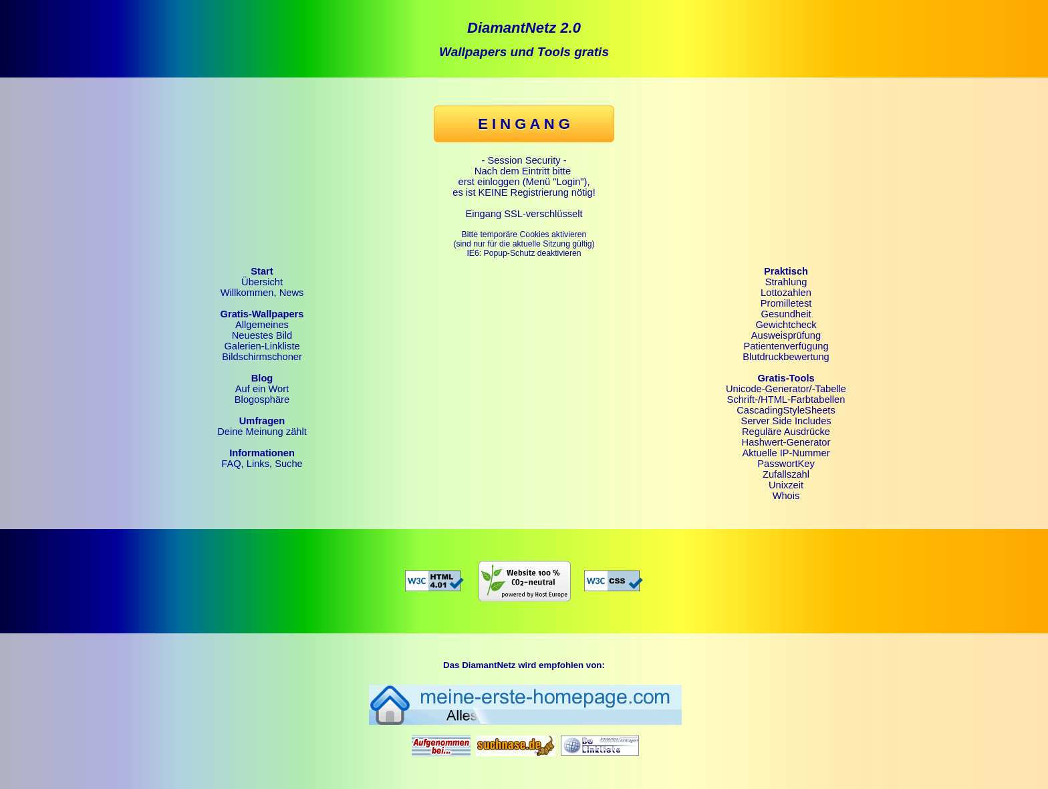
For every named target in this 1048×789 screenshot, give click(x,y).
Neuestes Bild (262, 335)
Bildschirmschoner (262, 356)
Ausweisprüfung (786, 335)
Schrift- (742, 399)
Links (258, 463)
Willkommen (247, 292)
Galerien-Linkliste (261, 346)
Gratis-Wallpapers (262, 314)
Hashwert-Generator (786, 442)
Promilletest (786, 303)
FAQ (231, 463)
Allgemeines (262, 324)
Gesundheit (786, 314)
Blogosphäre (262, 399)
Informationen (262, 453)
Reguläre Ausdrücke (786, 431)
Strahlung (786, 282)
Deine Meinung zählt (262, 431)
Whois (786, 495)
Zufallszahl (786, 474)
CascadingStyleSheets (786, 410)
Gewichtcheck (785, 324)
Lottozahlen (786, 292)
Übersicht (262, 282)
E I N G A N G (524, 124)
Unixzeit (786, 485)
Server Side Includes (786, 421)
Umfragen (262, 421)
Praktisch (786, 271)
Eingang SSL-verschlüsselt (523, 213)
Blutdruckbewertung (786, 356)
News (291, 292)
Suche (289, 463)
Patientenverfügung (785, 346)
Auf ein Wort (262, 388)
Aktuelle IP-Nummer (785, 453)
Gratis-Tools (785, 378)
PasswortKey (786, 463)
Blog (262, 378)
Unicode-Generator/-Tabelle (786, 388)
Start (262, 271)
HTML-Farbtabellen (803, 399)
